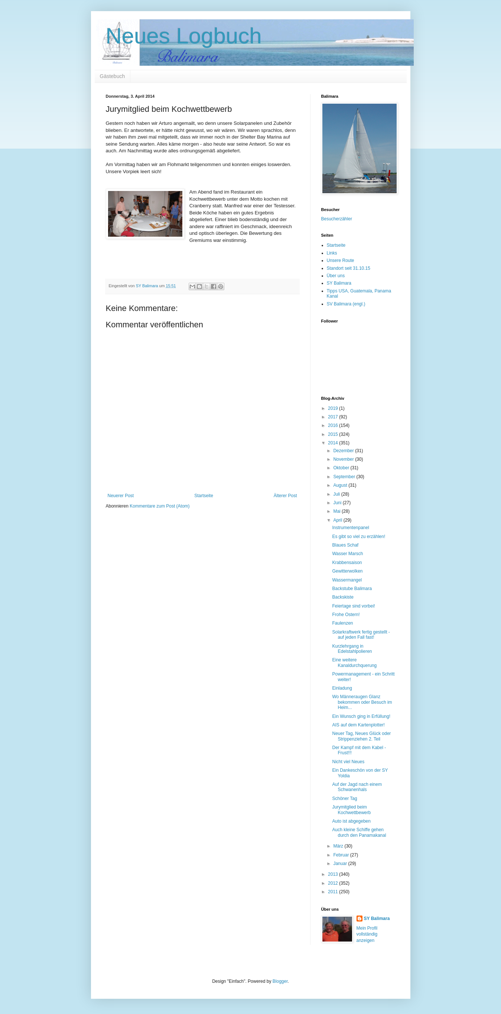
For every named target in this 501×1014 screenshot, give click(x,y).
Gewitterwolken (347, 571)
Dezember (344, 450)
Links (332, 253)
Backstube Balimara (352, 588)
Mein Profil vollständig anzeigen (367, 934)
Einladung (342, 688)
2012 (333, 883)
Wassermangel (347, 580)
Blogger (280, 981)
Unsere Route (340, 260)
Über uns (336, 275)
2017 (333, 416)
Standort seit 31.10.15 (348, 268)
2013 (333, 874)
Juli (337, 494)
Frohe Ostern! (346, 614)
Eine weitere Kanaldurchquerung (354, 662)
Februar (341, 855)
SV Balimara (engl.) (346, 304)
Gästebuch (112, 76)
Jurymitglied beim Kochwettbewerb (351, 809)
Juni (337, 502)
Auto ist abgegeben (351, 821)
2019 (333, 408)
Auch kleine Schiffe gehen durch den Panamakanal (359, 832)
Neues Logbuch (184, 35)
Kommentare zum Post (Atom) (159, 506)
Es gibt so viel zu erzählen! (358, 536)
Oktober (341, 467)
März (338, 846)
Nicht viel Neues (348, 761)
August (340, 485)
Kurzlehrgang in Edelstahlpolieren (352, 649)
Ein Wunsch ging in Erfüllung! (361, 716)
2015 (333, 434)
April (338, 520)
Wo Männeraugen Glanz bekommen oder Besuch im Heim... (362, 702)
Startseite (203, 495)
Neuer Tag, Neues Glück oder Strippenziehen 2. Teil (361, 736)
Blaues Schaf (345, 545)
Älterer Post (285, 495)
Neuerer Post (121, 495)
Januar (340, 863)
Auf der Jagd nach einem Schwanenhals (356, 787)
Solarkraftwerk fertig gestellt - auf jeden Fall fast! (361, 634)
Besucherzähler (336, 218)
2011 (333, 891)
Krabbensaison (347, 562)
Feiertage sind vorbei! (353, 606)
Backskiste (342, 597)
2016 (333, 425)
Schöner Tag (344, 798)
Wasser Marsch (347, 553)
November (344, 459)
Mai (337, 511)
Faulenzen (342, 623)
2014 (333, 443)
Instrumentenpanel (350, 527)
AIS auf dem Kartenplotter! (358, 725)
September (344, 476)
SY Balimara (339, 283)
